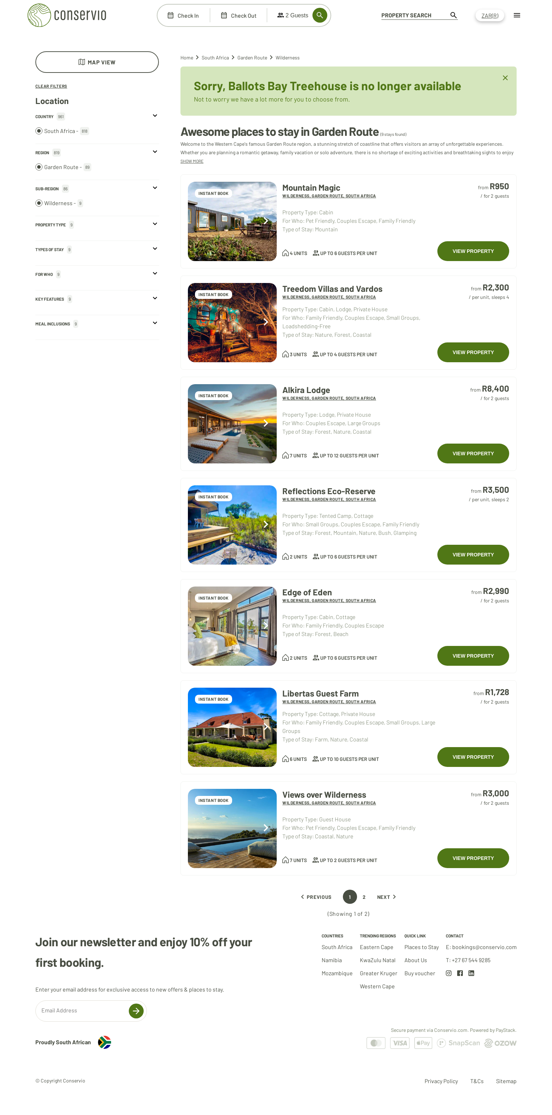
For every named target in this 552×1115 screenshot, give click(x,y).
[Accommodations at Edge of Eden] (232, 626)
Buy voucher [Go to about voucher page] (419, 973)
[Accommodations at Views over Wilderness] (232, 828)
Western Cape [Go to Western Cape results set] (377, 986)
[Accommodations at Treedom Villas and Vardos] (232, 322)
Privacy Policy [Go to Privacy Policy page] (441, 1081)
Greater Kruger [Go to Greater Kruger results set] (378, 973)
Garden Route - (63, 167)
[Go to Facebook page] (460, 973)
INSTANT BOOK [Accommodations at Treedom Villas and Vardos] (214, 294)
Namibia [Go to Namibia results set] (332, 960)
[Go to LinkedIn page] (471, 973)
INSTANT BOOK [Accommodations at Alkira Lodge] (214, 395)
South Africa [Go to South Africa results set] (337, 946)
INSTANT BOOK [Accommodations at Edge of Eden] (214, 597)
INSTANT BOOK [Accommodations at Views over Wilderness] (214, 800)
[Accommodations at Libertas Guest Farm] (232, 727)
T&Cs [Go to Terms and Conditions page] (477, 1081)
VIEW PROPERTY (473, 251)
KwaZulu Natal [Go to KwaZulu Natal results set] (378, 960)
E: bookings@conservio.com (481, 946)
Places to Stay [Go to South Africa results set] (421, 946)
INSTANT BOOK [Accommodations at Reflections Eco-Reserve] (214, 496)
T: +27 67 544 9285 (468, 960)
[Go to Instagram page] (449, 973)
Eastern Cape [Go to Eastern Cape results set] (376, 946)
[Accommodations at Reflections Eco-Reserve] (232, 525)
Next (388, 896)
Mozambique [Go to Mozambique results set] (337, 973)
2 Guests (292, 15)
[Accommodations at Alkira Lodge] (232, 423)
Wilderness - (59, 203)
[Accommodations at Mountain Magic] (232, 221)
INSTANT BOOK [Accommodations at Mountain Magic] (214, 193)
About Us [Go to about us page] (415, 960)
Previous (315, 896)
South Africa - (62, 131)
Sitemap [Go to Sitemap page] (506, 1081)
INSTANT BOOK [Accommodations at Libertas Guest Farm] (214, 699)
